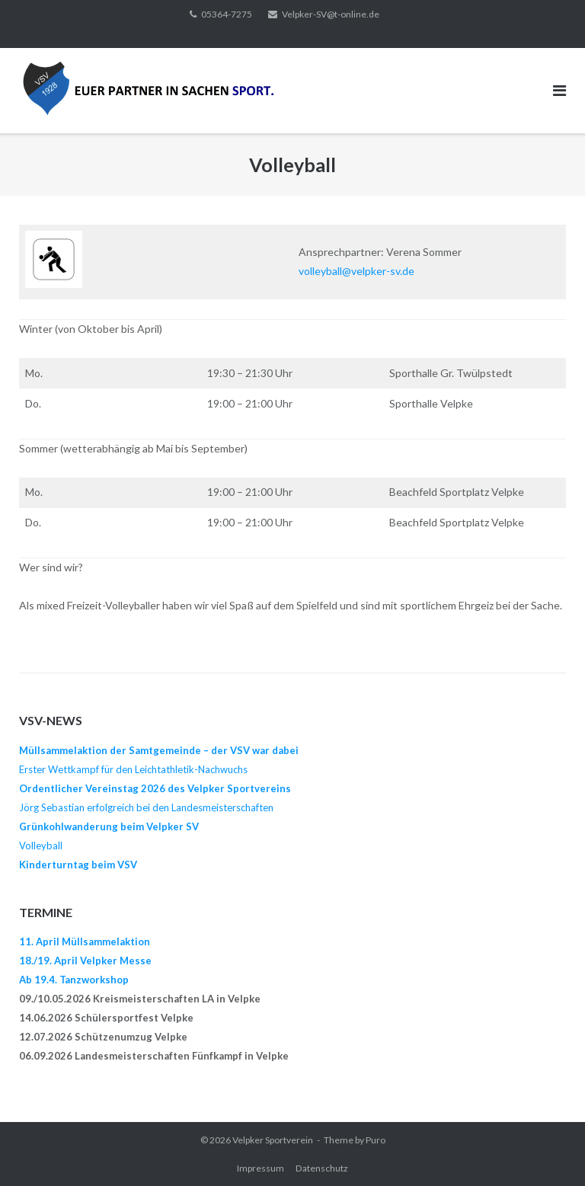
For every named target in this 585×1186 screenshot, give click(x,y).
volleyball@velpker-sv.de (356, 270)
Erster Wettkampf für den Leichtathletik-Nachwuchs (133, 769)
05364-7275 (226, 14)
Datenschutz (322, 1168)
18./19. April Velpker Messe (85, 960)
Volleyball (40, 845)
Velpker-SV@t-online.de (330, 14)
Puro (375, 1140)
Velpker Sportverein (272, 1140)
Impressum (260, 1168)
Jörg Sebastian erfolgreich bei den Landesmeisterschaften (146, 807)
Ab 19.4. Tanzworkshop (74, 979)
